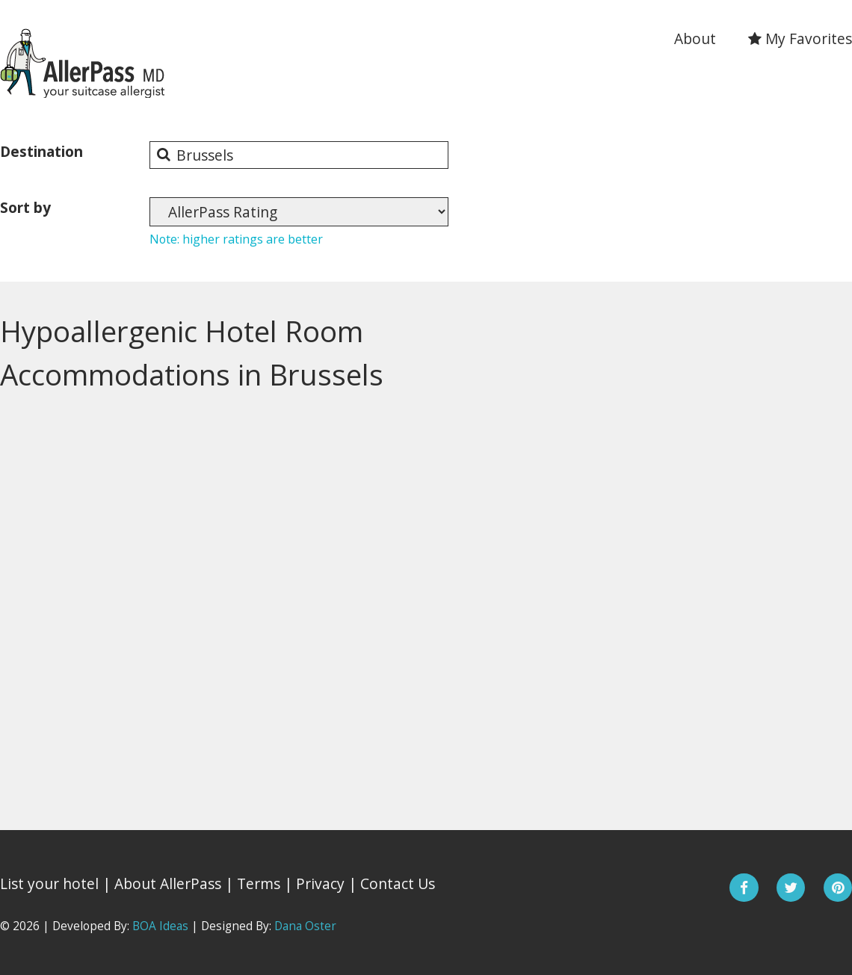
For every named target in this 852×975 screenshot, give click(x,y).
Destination (41, 151)
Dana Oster (305, 926)
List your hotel (49, 883)
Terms (258, 883)
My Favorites (800, 38)
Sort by (25, 207)
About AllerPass (167, 883)
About (695, 38)
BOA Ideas (160, 926)
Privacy (320, 883)
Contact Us (397, 883)
